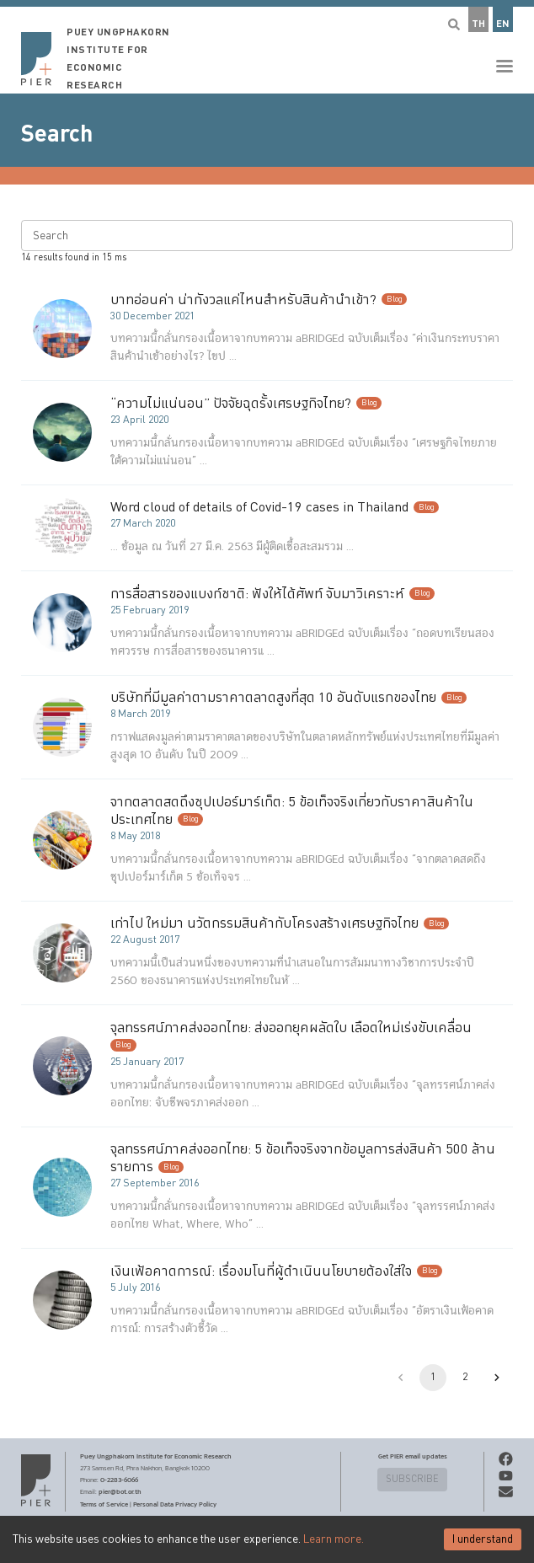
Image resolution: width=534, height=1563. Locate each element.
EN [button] (503, 24)
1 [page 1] (432, 1377)
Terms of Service (104, 1504)
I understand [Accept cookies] (482, 1539)
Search (57, 134)
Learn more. (333, 1539)
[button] (267, 47)
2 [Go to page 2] (464, 1377)
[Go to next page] (496, 1377)
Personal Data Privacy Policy (174, 1504)
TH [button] (478, 24)
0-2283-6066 (119, 1479)
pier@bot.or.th (120, 1491)
